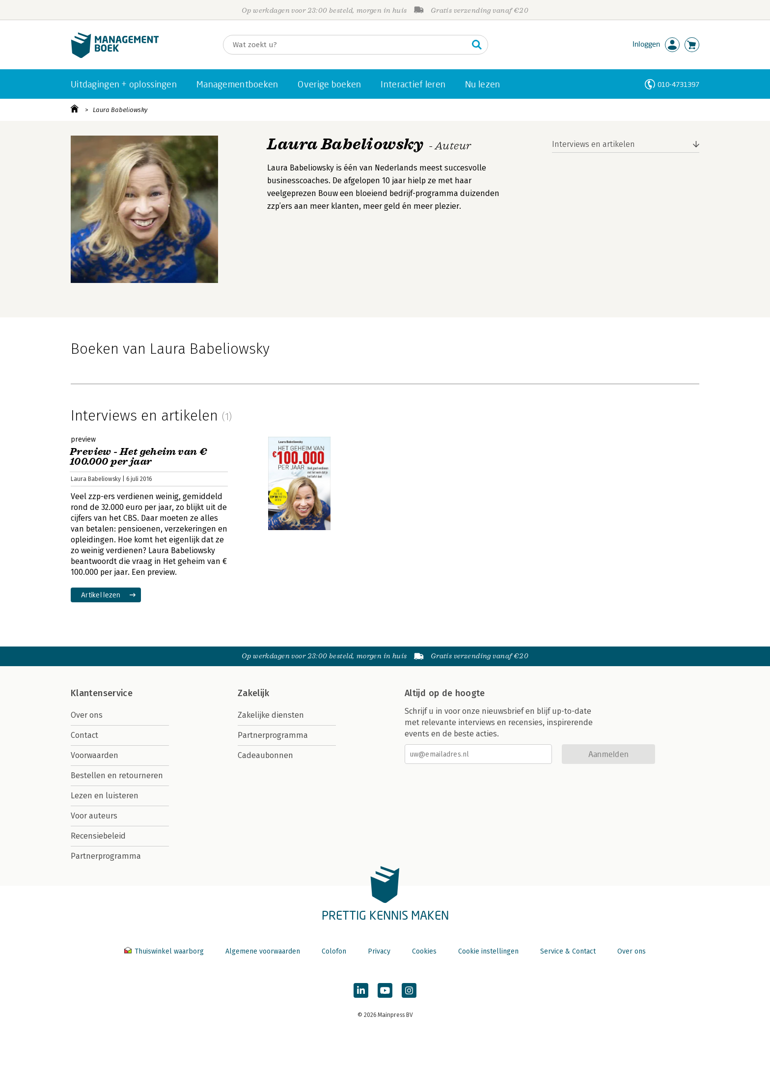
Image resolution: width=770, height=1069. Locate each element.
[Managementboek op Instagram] (409, 990)
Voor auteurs (94, 815)
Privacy (379, 951)
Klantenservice (102, 693)
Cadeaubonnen (265, 755)
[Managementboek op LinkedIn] (361, 990)
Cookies (424, 951)
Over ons (87, 715)
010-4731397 (678, 84)
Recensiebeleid (98, 836)
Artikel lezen (101, 595)
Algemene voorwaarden (262, 951)
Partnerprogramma (106, 856)
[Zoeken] (345, 45)
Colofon (334, 951)
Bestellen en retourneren (117, 775)
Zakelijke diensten (271, 715)
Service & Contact (568, 951)
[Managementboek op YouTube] (385, 990)
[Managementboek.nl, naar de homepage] (115, 56)
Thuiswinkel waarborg (165, 951)
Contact (84, 735)
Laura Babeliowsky (120, 109)
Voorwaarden (94, 755)
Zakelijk (253, 693)
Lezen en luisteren (104, 795)
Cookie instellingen (488, 951)
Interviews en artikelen (593, 144)
